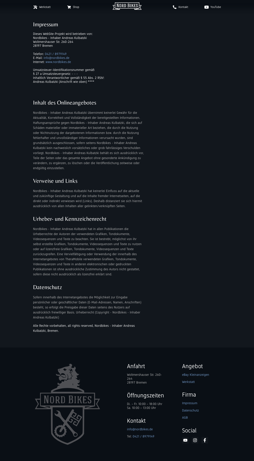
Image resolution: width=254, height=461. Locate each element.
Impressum (189, 403)
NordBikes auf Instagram (195, 440)
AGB (185, 417)
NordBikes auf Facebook (205, 440)
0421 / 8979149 (56, 54)
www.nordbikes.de (58, 62)
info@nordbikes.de (56, 58)
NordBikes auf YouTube (185, 440)
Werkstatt (188, 382)
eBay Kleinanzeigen (195, 374)
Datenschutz (190, 410)
